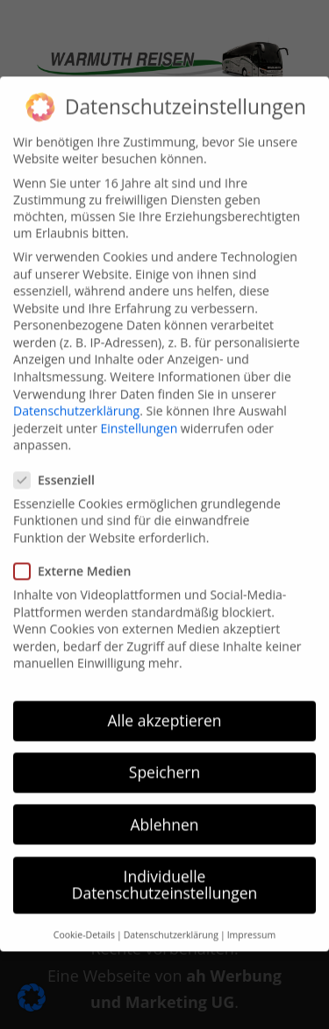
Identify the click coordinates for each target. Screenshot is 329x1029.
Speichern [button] (164, 758)
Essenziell (61, 465)
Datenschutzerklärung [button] (171, 920)
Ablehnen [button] (164, 810)
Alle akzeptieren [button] (164, 706)
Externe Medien (79, 557)
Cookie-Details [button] (84, 920)
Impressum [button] (251, 920)
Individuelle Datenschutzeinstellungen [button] (165, 870)
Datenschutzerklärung (76, 397)
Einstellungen (139, 413)
